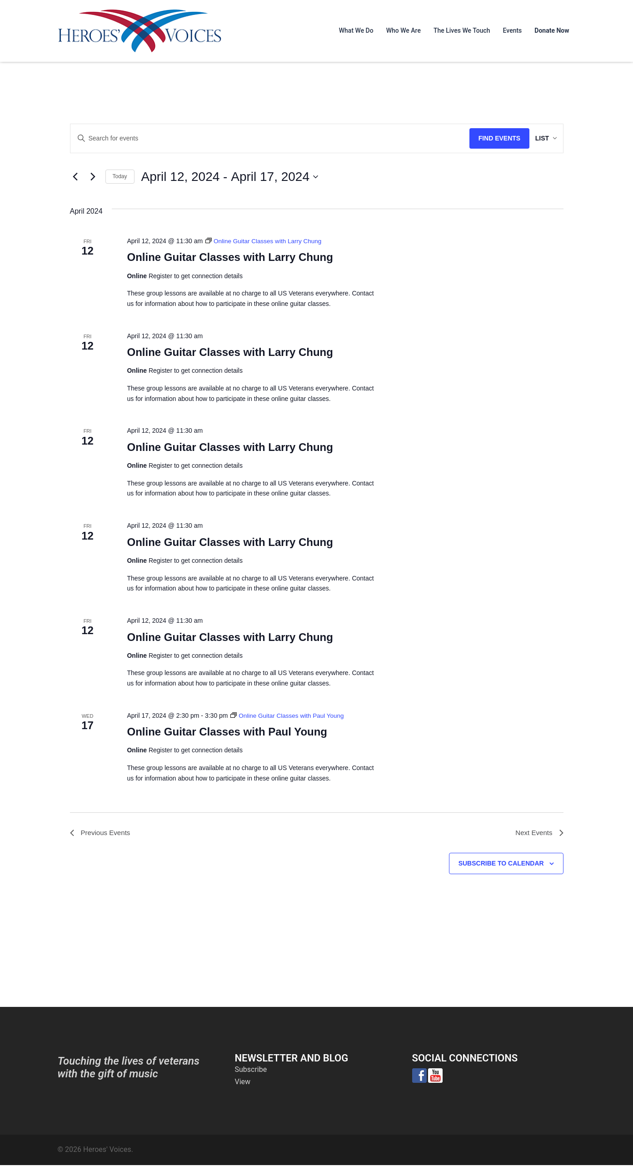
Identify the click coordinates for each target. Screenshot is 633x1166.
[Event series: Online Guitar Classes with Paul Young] (289, 715)
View (243, 1082)
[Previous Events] (75, 176)
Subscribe (251, 1070)
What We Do (356, 30)
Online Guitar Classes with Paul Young (227, 732)
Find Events (489, 138)
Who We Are (403, 30)
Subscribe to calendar (501, 864)
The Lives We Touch (462, 30)
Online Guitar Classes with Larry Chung (230, 257)
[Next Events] (93, 176)
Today (120, 176)
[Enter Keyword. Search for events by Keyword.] (264, 138)
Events (512, 30)
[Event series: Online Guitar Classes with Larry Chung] (265, 241)
